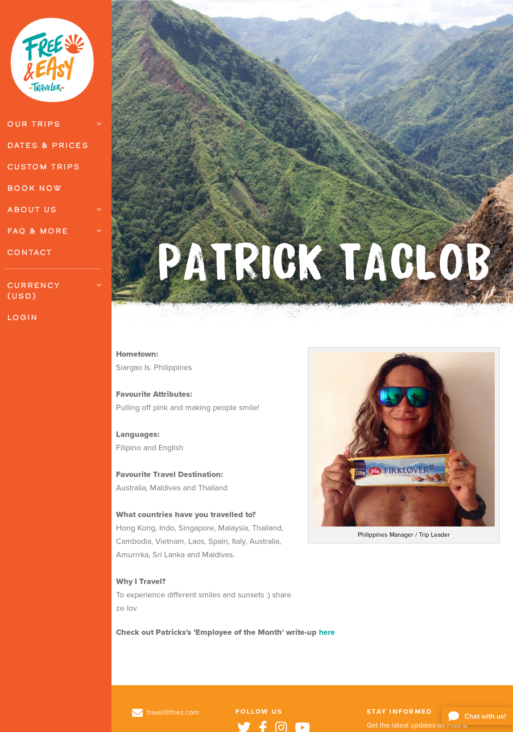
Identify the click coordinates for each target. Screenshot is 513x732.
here (327, 632)
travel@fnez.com (165, 712)
